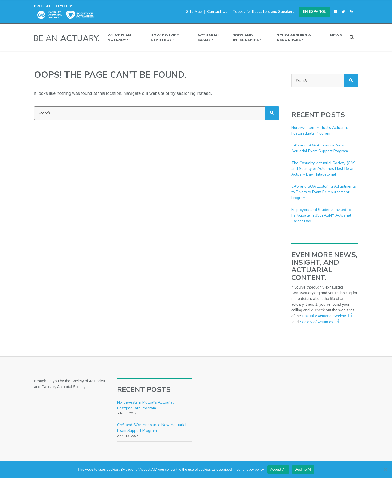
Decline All (303, 469)
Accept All (278, 469)
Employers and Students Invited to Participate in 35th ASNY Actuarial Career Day (321, 215)
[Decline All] (385, 469)
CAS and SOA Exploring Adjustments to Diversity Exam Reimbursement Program (323, 192)
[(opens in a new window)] (336, 11)
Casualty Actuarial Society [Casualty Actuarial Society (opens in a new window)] (327, 316)
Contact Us (217, 11)
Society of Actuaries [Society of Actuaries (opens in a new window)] (320, 322)
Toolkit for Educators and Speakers (263, 11)
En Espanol (314, 11)
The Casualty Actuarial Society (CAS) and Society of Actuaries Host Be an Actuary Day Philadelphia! (324, 168)
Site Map (194, 11)
